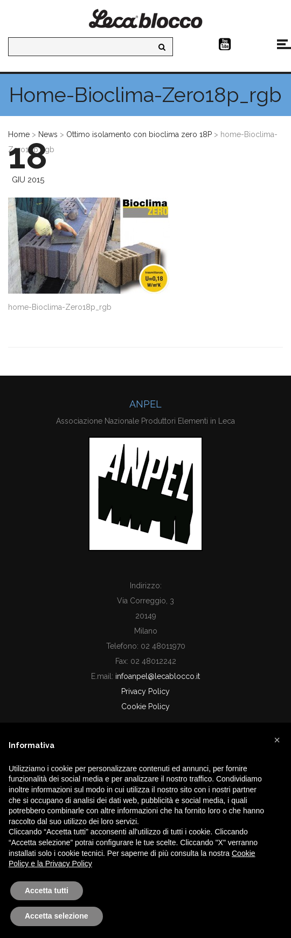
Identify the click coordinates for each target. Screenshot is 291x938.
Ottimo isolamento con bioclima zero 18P (139, 134)
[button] (277, 740)
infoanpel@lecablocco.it (157, 676)
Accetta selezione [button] (56, 916)
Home (19, 134)
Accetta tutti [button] (46, 890)
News (48, 134)
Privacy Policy (145, 691)
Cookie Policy (145, 706)
